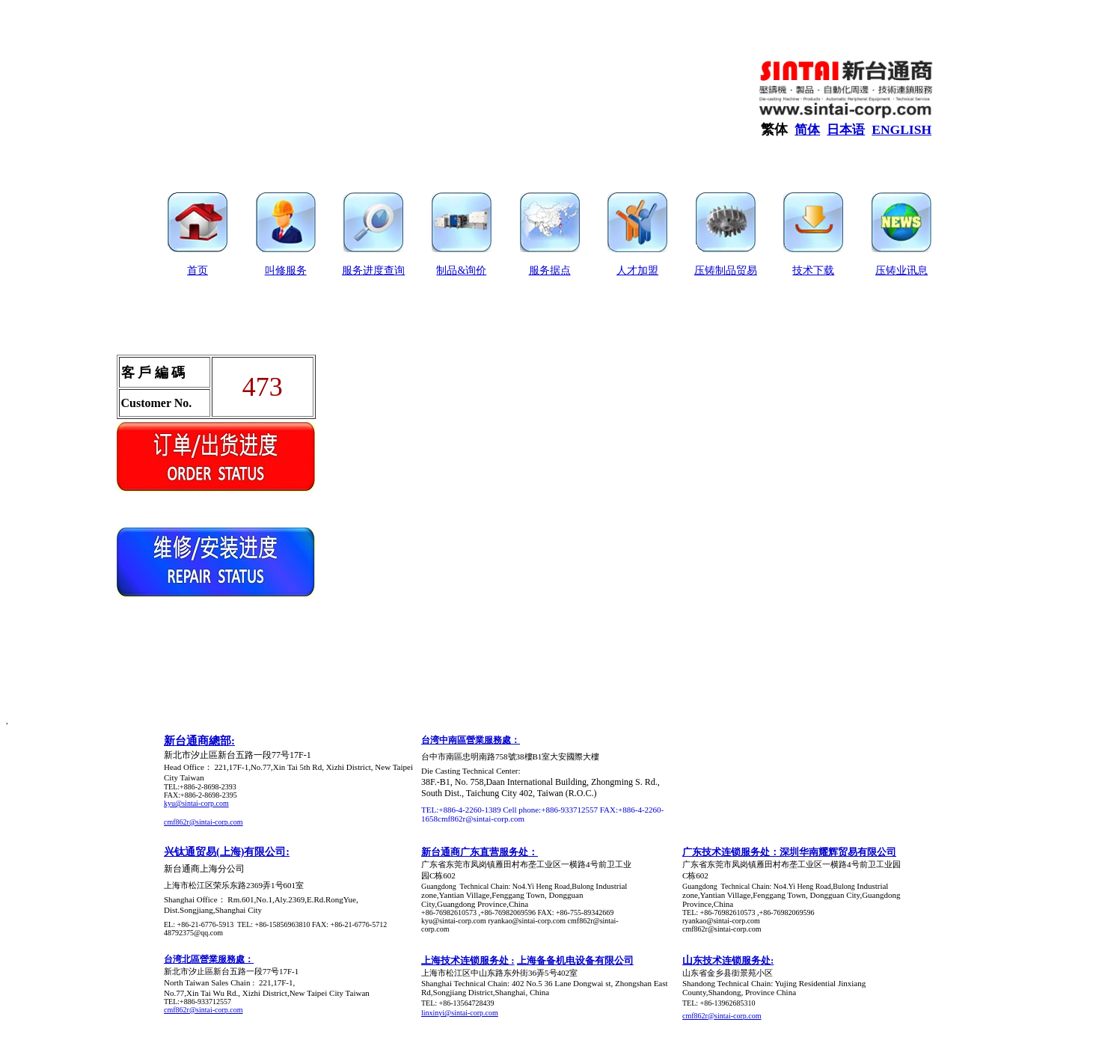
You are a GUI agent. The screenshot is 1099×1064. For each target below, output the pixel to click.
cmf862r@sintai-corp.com (203, 822)
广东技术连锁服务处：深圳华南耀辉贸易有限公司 (789, 851)
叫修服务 (286, 270)
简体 (807, 130)
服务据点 (550, 270)
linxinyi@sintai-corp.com (459, 1013)
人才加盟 (637, 270)
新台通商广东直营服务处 (474, 851)
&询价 (471, 270)
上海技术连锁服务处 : (468, 960)
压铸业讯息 (901, 270)
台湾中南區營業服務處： (470, 740)
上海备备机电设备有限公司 (575, 960)
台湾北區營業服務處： (209, 959)
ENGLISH (901, 129)
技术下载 (813, 270)
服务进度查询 (373, 270)
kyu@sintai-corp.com (196, 803)
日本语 (846, 130)
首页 (197, 270)
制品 (446, 270)
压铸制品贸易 (725, 270)
